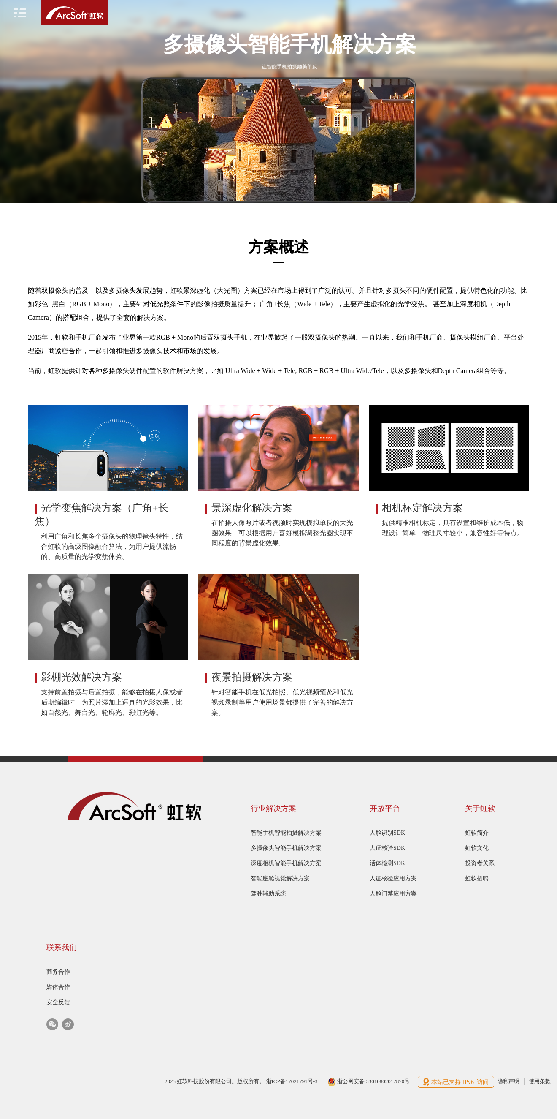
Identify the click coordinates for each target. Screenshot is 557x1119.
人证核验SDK (387, 848)
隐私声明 (508, 1081)
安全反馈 (58, 1002)
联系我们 (61, 947)
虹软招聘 (477, 878)
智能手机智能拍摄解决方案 (286, 833)
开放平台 (385, 808)
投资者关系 (480, 863)
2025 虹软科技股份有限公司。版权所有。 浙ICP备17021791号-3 (242, 1081)
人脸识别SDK (387, 833)
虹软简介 (477, 833)
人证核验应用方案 (393, 878)
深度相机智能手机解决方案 (286, 863)
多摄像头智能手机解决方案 (286, 848)
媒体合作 (58, 987)
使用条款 (540, 1081)
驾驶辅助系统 (268, 893)
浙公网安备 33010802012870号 (368, 1081)
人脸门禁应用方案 (393, 893)
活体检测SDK (387, 863)
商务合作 (58, 972)
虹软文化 (477, 848)
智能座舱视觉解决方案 (280, 878)
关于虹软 (480, 808)
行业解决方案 (273, 808)
